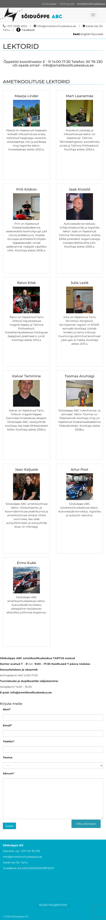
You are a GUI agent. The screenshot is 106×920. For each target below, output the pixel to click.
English (85, 34)
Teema (7, 757)
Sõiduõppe (49, 4)
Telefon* (8, 741)
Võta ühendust (86, 823)
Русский (97, 34)
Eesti (76, 34)
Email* (7, 725)
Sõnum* (8, 773)
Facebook (25, 30)
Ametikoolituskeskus (91, 4)
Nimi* (7, 709)
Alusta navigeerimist (53, 904)
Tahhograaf (66, 4)
